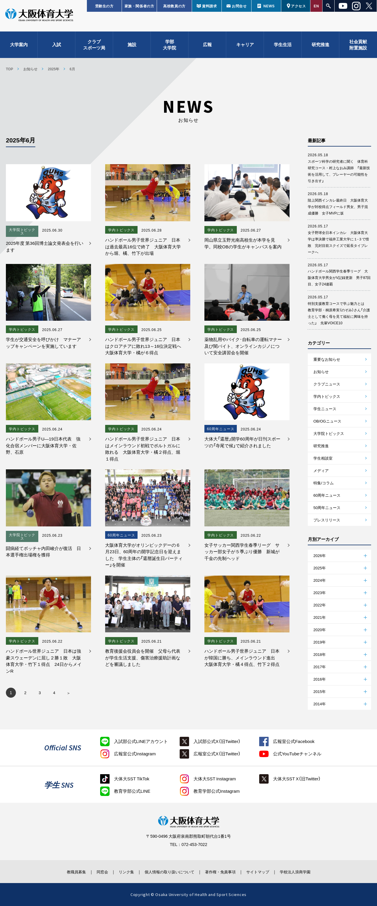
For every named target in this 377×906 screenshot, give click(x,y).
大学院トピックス (328, 433)
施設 (132, 47)
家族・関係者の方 (139, 6)
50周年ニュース (326, 507)
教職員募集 (63, 871)
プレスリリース (326, 520)
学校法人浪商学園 (307, 871)
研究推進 (320, 47)
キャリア (245, 47)
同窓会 (92, 871)
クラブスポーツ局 (94, 47)
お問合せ (239, 6)
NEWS (269, 6)
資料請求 (209, 6)
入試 (56, 47)
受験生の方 (104, 6)
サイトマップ (266, 871)
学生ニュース (324, 408)
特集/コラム (323, 483)
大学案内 (19, 47)
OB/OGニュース (327, 421)
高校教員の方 (174, 6)
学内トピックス (326, 396)
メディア (321, 470)
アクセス (298, 6)
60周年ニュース (326, 495)
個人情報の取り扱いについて (168, 871)
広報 (207, 47)
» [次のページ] (69, 694)
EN (316, 6)
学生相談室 (323, 458)
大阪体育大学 (39, 18)
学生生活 (283, 47)
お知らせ (188, 109)
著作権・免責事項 (224, 871)
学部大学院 (169, 47)
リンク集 (120, 871)
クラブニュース (326, 384)
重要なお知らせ (326, 359)
